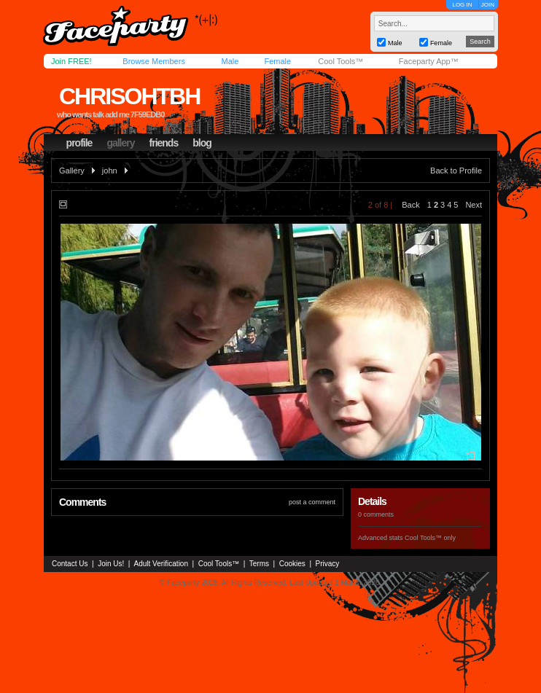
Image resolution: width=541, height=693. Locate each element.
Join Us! (111, 564)
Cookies (292, 564)
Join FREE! (71, 61)
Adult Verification (160, 564)
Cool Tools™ (340, 61)
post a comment (312, 502)
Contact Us (69, 564)
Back (410, 204)
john (109, 170)
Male (229, 61)
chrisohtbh (129, 96)
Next (473, 204)
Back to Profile (456, 170)
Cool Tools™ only (430, 537)
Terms (259, 564)
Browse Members (153, 61)
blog (201, 143)
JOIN (487, 4)
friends (164, 143)
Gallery (72, 170)
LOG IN (462, 4)
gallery (120, 143)
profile (79, 143)
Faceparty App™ (429, 61)
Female (277, 61)
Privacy (328, 564)
